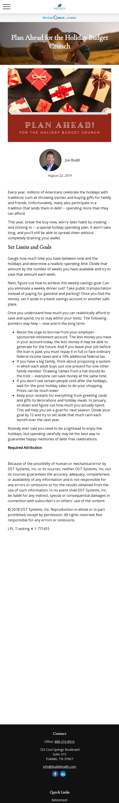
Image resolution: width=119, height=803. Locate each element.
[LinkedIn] (63, 774)
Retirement (59, 800)
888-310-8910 (65, 741)
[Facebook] (55, 774)
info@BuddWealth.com (59, 766)
